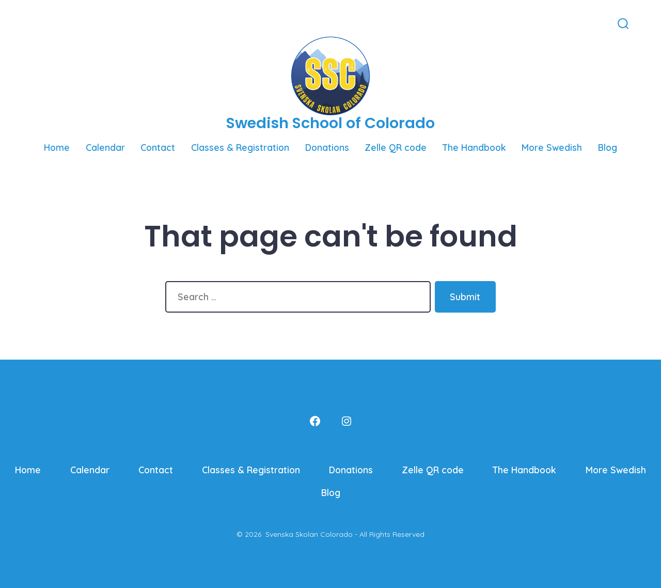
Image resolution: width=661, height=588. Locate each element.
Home (57, 147)
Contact (157, 147)
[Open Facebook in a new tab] (32, 23)
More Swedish (552, 147)
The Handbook (474, 147)
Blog (607, 147)
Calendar (105, 147)
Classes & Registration (240, 147)
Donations (327, 147)
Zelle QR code (396, 147)
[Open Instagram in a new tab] (47, 23)
